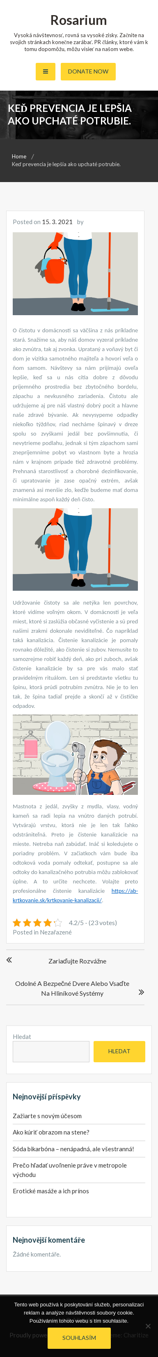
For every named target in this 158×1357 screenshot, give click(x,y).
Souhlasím (79, 1337)
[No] (148, 1326)
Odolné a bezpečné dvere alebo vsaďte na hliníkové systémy (72, 988)
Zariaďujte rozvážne (77, 961)
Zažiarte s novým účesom (47, 1115)
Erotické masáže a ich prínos (51, 1191)
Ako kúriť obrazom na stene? (51, 1132)
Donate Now (88, 71)
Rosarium (78, 20)
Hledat (22, 1036)
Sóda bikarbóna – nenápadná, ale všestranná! (73, 1148)
